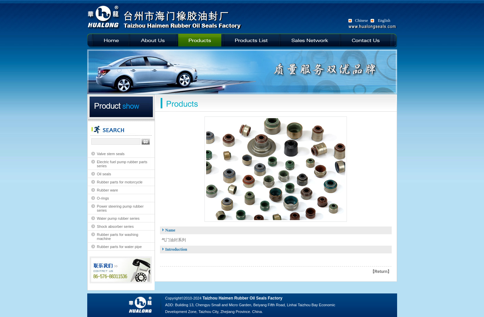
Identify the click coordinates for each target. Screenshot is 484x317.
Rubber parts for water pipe (119, 247)
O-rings (103, 198)
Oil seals (104, 174)
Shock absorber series (115, 226)
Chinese (361, 20)
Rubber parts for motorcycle (120, 182)
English (384, 20)
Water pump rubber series (118, 218)
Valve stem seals (111, 154)
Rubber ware (107, 190)
